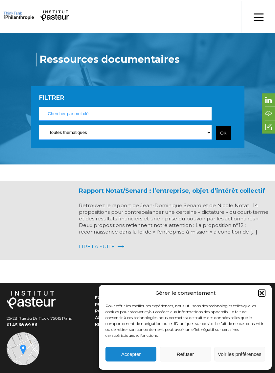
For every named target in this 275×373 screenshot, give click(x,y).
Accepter (131, 354)
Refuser (185, 354)
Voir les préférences (240, 354)
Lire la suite (101, 246)
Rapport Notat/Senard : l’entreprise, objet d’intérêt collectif (172, 190)
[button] (262, 293)
